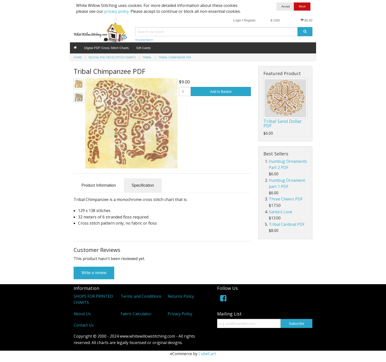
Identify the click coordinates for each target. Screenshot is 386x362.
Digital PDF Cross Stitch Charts (106, 48)
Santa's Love (280, 211)
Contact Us (84, 325)
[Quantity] (185, 91)
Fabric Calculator (136, 313)
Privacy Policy (180, 313)
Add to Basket (221, 92)
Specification (143, 185)
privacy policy (116, 11)
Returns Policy (181, 296)
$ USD (275, 20)
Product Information (98, 185)
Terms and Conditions (141, 296)
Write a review (93, 273)
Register (250, 20)
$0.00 (306, 20)
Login (237, 20)
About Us (82, 313)
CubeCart (207, 353)
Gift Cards (143, 48)
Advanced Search (144, 39)
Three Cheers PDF (286, 199)
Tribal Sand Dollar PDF (282, 123)
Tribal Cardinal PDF (287, 224)
